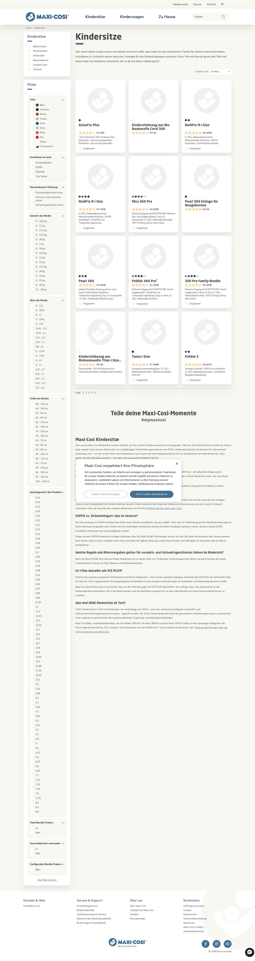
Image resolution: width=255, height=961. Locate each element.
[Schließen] (177, 463)
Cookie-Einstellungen (105, 494)
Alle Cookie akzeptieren (151, 494)
